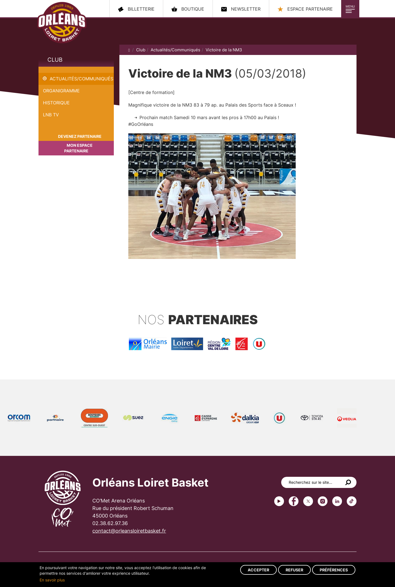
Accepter (258, 569)
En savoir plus (52, 580)
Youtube (279, 501)
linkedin (337, 501)
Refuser (294, 569)
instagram (322, 501)
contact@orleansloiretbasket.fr (129, 531)
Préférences (334, 569)
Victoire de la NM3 (58, 70)
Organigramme (61, 90)
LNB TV (51, 114)
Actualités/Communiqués (81, 78)
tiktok (352, 501)
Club (54, 59)
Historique (56, 102)
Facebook (293, 501)
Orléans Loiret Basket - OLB (61, 23)
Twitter (308, 501)
